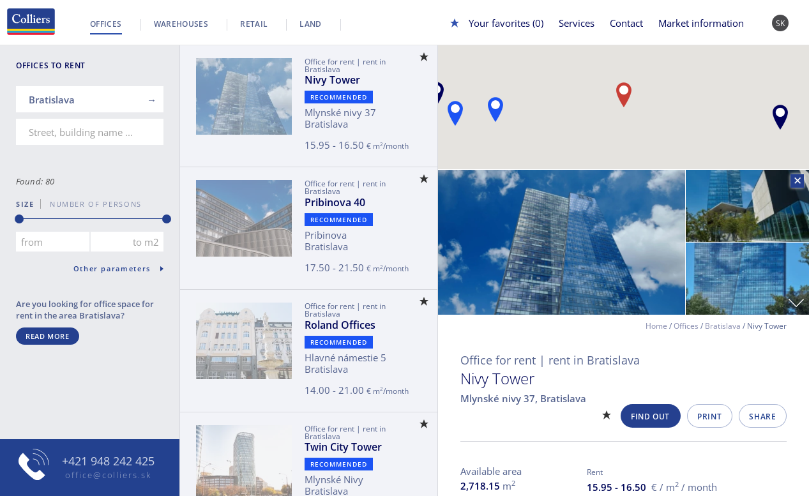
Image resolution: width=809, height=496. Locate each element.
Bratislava (723, 325)
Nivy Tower (332, 80)
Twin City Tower (343, 447)
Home (656, 325)
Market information (701, 23)
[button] (780, 117)
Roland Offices (340, 325)
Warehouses (181, 24)
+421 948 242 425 (108, 461)
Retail (254, 24)
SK (780, 23)
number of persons (91, 204)
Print (709, 416)
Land (310, 24)
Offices (106, 24)
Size (25, 204)
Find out (650, 416)
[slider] (19, 218)
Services (576, 23)
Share (762, 416)
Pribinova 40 (335, 202)
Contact (626, 23)
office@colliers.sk (108, 475)
